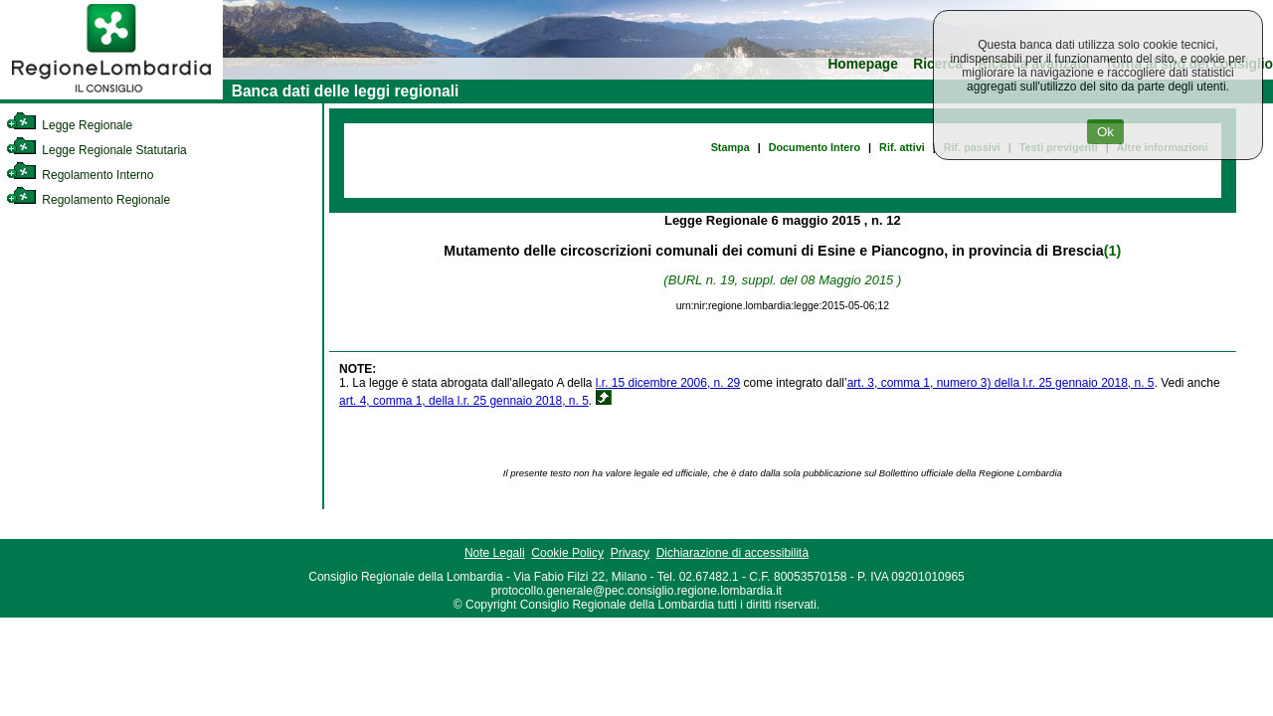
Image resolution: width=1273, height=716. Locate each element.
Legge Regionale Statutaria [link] (96, 150)
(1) (1112, 251)
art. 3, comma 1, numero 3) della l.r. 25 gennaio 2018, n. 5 (1001, 383)
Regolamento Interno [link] (79, 175)
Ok (1105, 131)
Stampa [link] (730, 147)
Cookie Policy (567, 553)
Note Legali (494, 553)
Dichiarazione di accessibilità (732, 553)
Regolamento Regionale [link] (88, 200)
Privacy (630, 553)
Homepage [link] (862, 64)
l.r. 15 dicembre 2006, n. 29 (668, 383)
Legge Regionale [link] (69, 125)
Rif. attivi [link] (902, 147)
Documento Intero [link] (814, 147)
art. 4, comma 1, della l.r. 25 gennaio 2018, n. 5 (464, 401)
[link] (111, 95)
